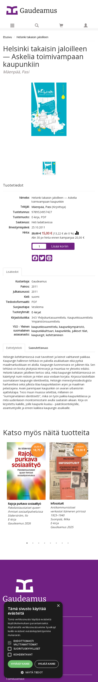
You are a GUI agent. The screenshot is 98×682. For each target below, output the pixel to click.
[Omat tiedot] (85, 25)
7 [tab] (62, 543)
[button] (33, 672)
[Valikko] (12, 25)
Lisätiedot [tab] (12, 272)
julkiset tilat (79, 331)
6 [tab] (56, 543)
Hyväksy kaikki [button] (20, 663)
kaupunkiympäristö (71, 327)
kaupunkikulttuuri (42, 331)
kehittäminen (54, 335)
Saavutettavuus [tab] (38, 348)
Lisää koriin (59, 246)
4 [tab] (45, 543)
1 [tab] (27, 543)
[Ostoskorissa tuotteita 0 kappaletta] (61, 26)
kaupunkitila (62, 331)
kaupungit (37, 335)
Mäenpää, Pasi (41, 207)
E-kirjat (36, 312)
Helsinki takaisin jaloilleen (32, 37)
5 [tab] (50, 543)
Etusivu (7, 37)
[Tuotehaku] (36, 25)
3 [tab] (39, 543)
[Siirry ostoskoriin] (61, 25)
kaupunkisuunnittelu (44, 327)
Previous (2, 490)
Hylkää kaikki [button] (46, 663)
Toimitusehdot (15, 679)
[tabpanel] (26, 484)
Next (93, 490)
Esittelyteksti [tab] (14, 348)
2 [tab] (33, 543)
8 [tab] (68, 543)
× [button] (58, 605)
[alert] (33, 640)
